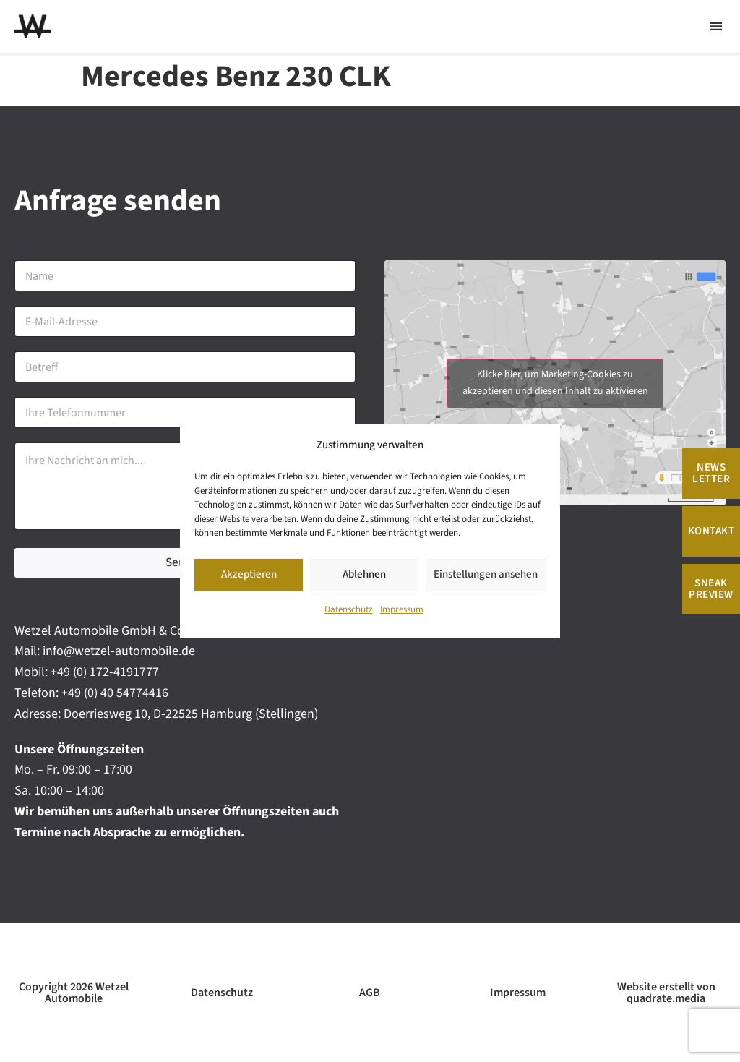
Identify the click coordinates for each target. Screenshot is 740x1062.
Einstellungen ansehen (486, 574)
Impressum (401, 609)
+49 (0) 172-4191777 (105, 672)
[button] (716, 26)
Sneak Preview (711, 588)
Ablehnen (364, 574)
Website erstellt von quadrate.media (666, 992)
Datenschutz (348, 609)
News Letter (711, 473)
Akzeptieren (249, 574)
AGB (369, 993)
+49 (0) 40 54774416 (114, 693)
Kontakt (711, 531)
